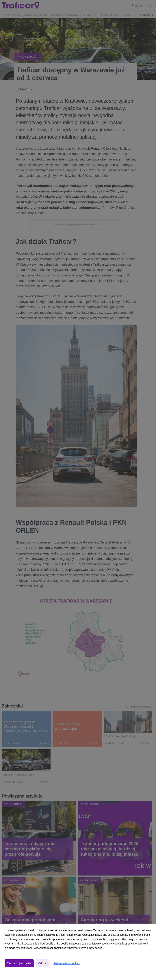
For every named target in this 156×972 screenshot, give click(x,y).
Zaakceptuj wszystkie (19, 963)
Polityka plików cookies (66, 963)
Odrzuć (42, 963)
